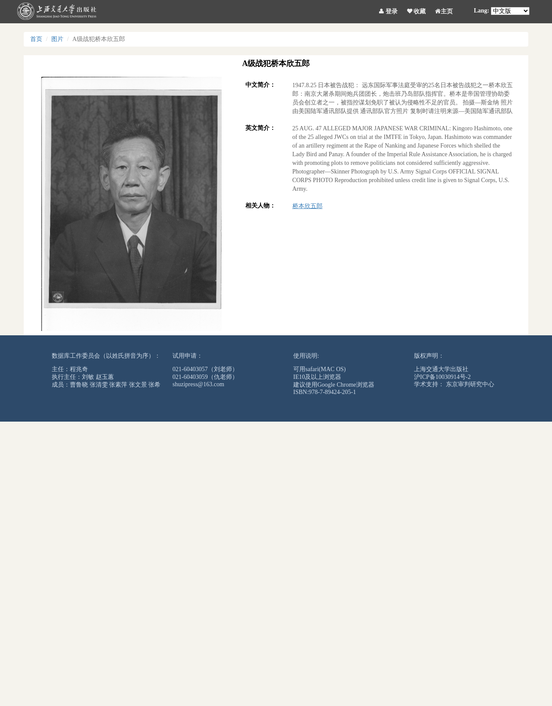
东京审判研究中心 (470, 384)
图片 (57, 39)
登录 (388, 10)
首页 (36, 39)
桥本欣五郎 (307, 206)
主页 (444, 10)
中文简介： (260, 85)
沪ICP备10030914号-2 (442, 377)
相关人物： (260, 205)
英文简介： (260, 128)
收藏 (416, 10)
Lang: (481, 10)
